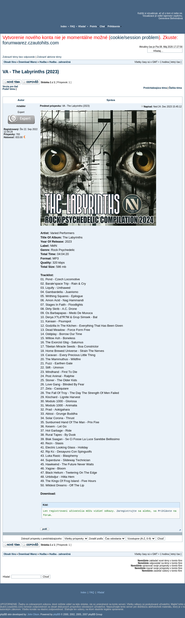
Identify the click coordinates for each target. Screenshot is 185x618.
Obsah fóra (10, 62)
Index (64, 26)
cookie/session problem (134, 37)
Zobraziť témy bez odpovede (19, 56)
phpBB (56, 614)
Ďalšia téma (175, 88)
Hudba (43, 62)
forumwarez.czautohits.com (31, 42)
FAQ (72, 26)
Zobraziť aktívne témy (49, 56)
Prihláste (165, 511)
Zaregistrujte (126, 511)
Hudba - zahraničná (60, 62)
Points (93, 26)
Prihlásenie (114, 26)
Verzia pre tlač (10, 86)
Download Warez (27, 62)
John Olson (33, 614)
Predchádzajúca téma (155, 88)
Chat (102, 26)
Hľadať (82, 26)
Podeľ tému (9, 89)
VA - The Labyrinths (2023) (31, 71)
